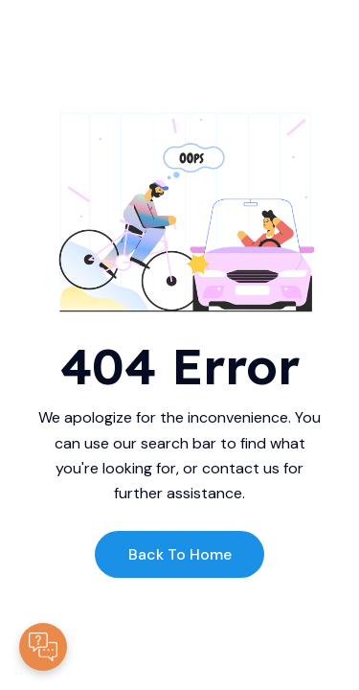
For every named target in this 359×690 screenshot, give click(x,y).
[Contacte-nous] (43, 647)
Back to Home (180, 554)
